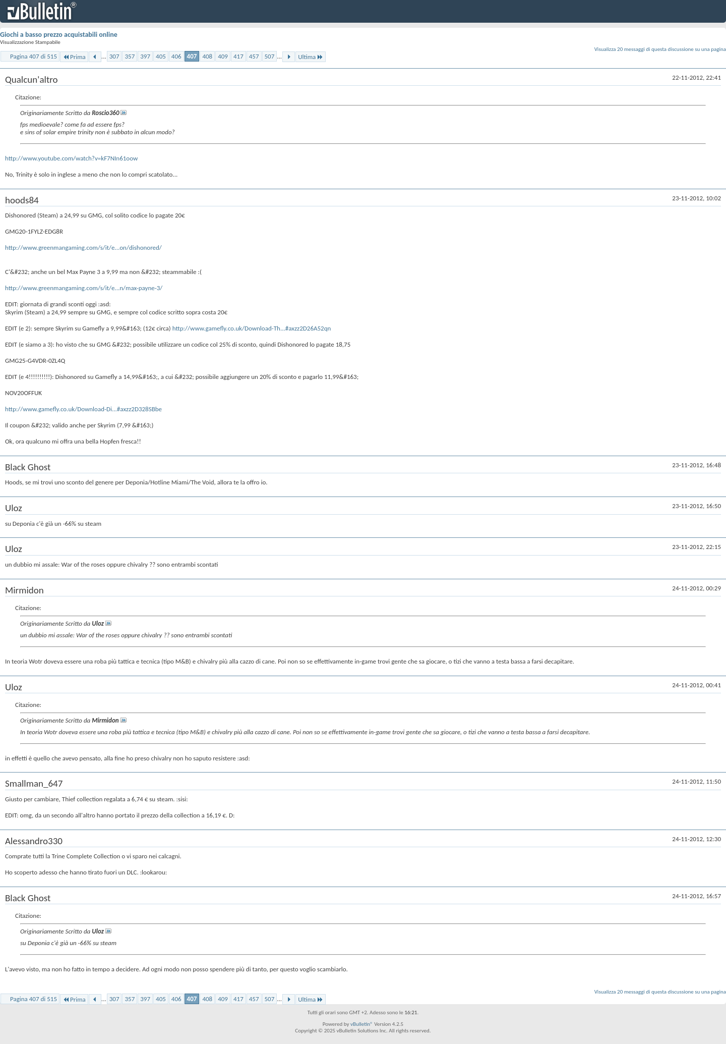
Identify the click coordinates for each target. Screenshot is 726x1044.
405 (161, 56)
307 (114, 56)
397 (145, 56)
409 (223, 56)
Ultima (310, 57)
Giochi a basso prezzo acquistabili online (58, 34)
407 (192, 56)
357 (130, 56)
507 (270, 56)
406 (176, 56)
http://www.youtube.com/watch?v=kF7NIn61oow (71, 158)
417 (238, 56)
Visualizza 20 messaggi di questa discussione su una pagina (660, 49)
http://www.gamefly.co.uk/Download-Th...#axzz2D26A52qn (251, 328)
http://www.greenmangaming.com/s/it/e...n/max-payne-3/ (83, 288)
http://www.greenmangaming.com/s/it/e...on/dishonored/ (83, 247)
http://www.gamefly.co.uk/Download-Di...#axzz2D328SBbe (83, 409)
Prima (74, 57)
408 (207, 56)
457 (254, 56)
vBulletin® (361, 1024)
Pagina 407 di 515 (33, 56)
